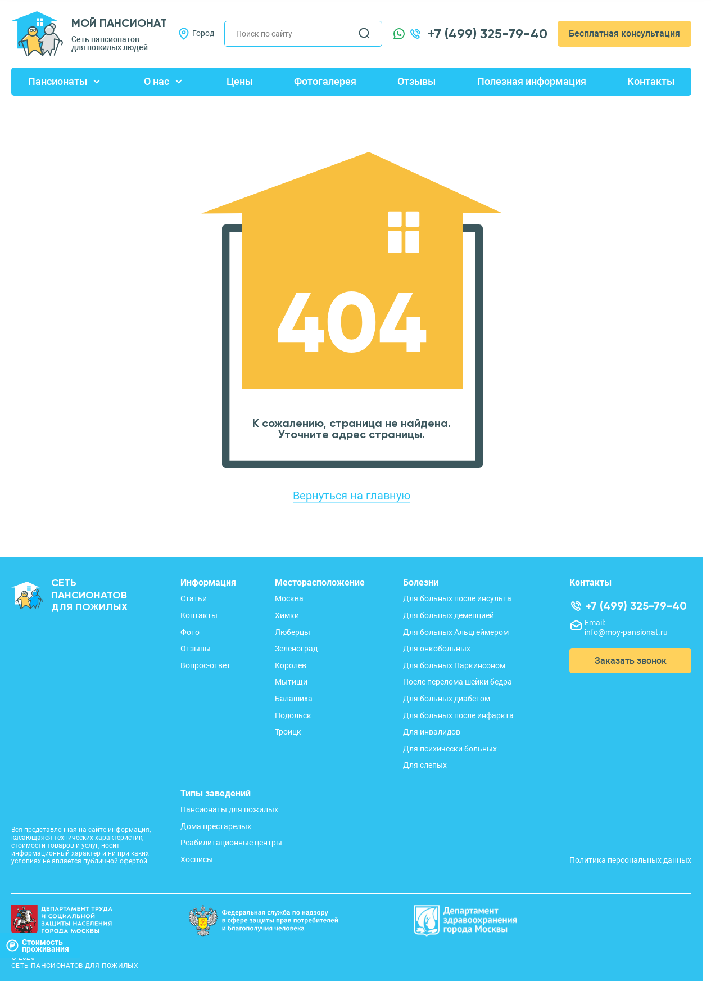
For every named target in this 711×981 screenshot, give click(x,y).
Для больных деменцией (448, 615)
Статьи (193, 598)
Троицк (288, 731)
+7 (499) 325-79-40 (487, 34)
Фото (190, 632)
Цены (240, 81)
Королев (290, 665)
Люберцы (292, 632)
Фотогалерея (325, 81)
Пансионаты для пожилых (229, 809)
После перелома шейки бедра (457, 681)
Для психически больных (450, 748)
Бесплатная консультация (624, 33)
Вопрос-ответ (205, 665)
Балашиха (294, 698)
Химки (287, 615)
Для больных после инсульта (457, 598)
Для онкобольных (436, 648)
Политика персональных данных (630, 860)
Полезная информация (531, 81)
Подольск (293, 715)
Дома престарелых (215, 826)
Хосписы (196, 859)
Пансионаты (57, 81)
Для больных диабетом (446, 698)
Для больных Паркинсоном (454, 665)
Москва (289, 598)
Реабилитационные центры (231, 842)
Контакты (650, 81)
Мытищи (291, 681)
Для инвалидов (431, 731)
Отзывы (416, 81)
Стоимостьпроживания (37, 945)
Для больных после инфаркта (458, 715)
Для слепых (425, 765)
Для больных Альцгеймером (456, 632)
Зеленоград (296, 648)
